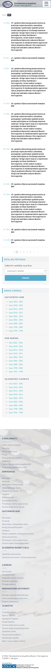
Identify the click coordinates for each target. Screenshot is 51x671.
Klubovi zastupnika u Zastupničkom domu (18, 533)
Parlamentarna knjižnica (11, 634)
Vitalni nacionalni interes (11, 488)
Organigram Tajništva (10, 618)
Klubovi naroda (8, 497)
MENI (46, 4)
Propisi (4, 454)
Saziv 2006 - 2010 (16, 316)
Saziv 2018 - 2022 (16, 305)
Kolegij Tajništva (8, 622)
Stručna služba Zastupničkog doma (15, 543)
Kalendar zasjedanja (10, 581)
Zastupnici (6, 530)
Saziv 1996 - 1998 (16, 330)
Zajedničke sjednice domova (13, 578)
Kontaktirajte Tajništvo (10, 638)
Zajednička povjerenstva (11, 554)
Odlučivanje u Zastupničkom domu (15, 524)
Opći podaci (6, 478)
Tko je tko (6, 448)
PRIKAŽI (25, 278)
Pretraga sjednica (9, 584)
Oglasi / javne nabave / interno (13, 641)
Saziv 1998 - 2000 (16, 327)
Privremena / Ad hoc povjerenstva (15, 504)
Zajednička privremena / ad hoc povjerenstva (19, 557)
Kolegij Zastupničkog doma (12, 527)
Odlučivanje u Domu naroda (12, 484)
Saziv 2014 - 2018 (16, 309)
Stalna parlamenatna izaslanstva (14, 598)
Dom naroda (7, 571)
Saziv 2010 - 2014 (16, 312)
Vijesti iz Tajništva (8, 615)
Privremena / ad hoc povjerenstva (15, 540)
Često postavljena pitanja (11, 458)
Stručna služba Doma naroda (13, 507)
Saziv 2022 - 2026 (16, 301)
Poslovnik (6, 481)
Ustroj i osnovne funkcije (11, 445)
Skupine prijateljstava (10, 601)
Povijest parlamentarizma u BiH (14, 467)
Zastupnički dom (8, 575)
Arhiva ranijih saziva (9, 451)
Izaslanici (5, 494)
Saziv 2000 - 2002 (16, 323)
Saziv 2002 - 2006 (16, 319)
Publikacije (6, 461)
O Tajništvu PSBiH (9, 612)
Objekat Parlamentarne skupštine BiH (16, 464)
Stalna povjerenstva (9, 500)
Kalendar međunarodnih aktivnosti (15, 595)
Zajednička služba (9, 631)
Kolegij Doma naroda (10, 491)
